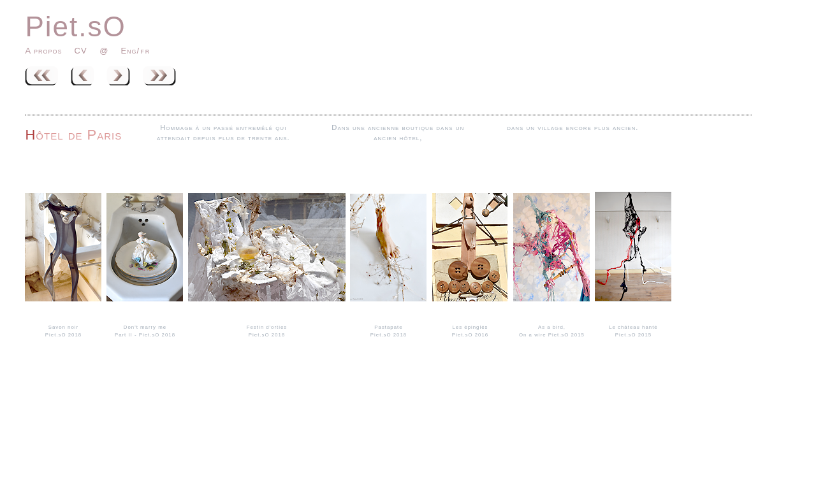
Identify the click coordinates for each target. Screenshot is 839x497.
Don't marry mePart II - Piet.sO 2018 (144, 327)
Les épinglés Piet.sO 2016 (469, 327)
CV (83, 50)
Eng (128, 50)
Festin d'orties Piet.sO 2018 (267, 327)
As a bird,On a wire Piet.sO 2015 (551, 327)
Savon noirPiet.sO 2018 (63, 327)
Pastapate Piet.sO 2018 (388, 327)
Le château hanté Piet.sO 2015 (633, 327)
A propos (43, 50)
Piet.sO (75, 26)
